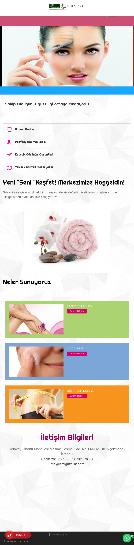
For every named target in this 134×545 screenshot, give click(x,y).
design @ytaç (60, 534)
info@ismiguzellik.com (67, 464)
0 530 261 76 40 (54, 459)
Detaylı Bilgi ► (77, 311)
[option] (67, 64)
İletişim (23, 541)
